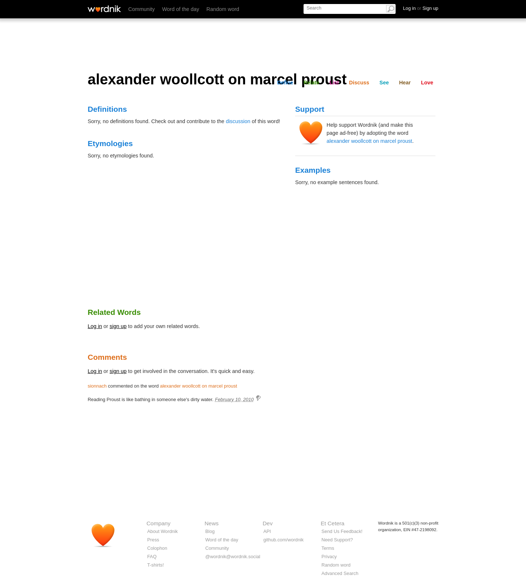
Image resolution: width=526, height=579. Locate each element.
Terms (327, 548)
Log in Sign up (420, 8)
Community (141, 9)
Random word (222, 9)
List (334, 82)
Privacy (329, 556)
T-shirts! (155, 565)
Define (285, 82)
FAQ (152, 556)
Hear (405, 82)
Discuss (359, 82)
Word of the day (180, 9)
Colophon (157, 548)
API (267, 531)
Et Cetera (332, 523)
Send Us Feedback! (341, 531)
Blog (210, 531)
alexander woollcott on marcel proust (369, 141)
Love (427, 82)
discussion (238, 121)
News (211, 523)
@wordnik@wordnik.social (232, 556)
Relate (311, 82)
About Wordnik (162, 531)
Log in (95, 326)
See (384, 82)
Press (153, 539)
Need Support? (337, 539)
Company (158, 523)
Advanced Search (339, 573)
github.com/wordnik (283, 539)
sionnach (97, 386)
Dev (267, 523)
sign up (118, 326)
